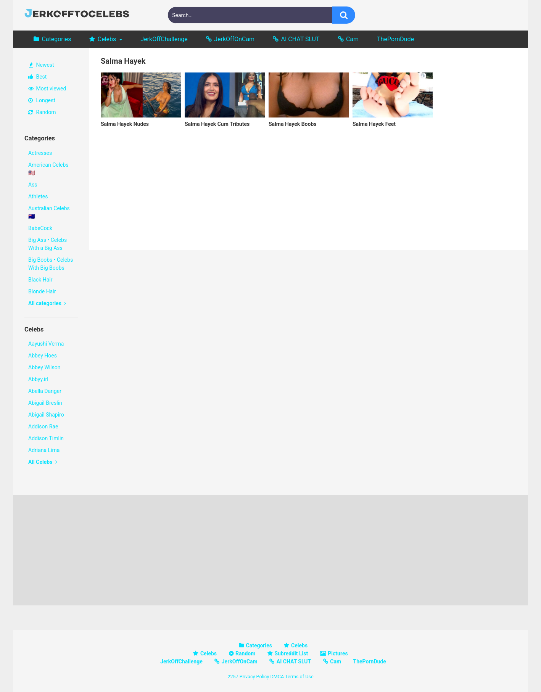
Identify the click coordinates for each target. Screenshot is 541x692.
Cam (352, 39)
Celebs (107, 39)
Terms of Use (299, 676)
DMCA (277, 676)
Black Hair (40, 280)
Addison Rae (43, 426)
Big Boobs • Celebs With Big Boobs (50, 264)
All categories (47, 303)
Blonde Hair (42, 291)
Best (37, 77)
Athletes (38, 196)
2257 (232, 676)
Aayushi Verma (46, 344)
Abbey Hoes (42, 355)
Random (42, 112)
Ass (32, 185)
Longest (41, 100)
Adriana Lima (44, 450)
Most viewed (47, 88)
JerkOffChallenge (163, 39)
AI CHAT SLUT (300, 39)
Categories (56, 39)
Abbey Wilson (44, 367)
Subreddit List (291, 653)
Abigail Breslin (45, 403)
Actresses (40, 153)
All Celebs (42, 462)
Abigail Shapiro (46, 415)
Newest (41, 65)
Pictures (338, 653)
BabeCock (40, 228)
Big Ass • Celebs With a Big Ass (47, 244)
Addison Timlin (46, 438)
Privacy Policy (254, 676)
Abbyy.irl (38, 379)
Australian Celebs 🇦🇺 (49, 212)
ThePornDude (395, 39)
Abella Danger (44, 391)
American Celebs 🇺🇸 (48, 169)
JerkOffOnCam (234, 39)
